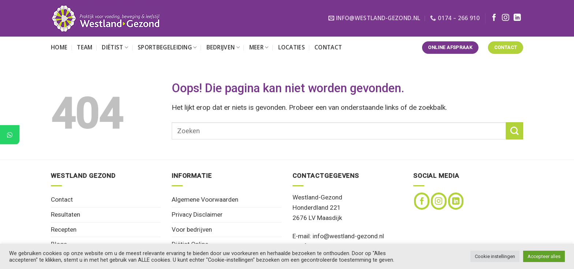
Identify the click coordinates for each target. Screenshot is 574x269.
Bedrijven (223, 47)
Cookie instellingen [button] (495, 256)
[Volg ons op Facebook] (494, 18)
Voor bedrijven (192, 229)
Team (84, 47)
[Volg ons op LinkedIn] (517, 18)
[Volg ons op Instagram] (505, 18)
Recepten (64, 229)
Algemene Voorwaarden (205, 199)
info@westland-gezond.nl (348, 236)
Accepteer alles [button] (544, 256)
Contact (328, 47)
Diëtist (115, 47)
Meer (259, 47)
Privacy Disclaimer (197, 214)
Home (59, 47)
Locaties (291, 47)
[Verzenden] (514, 130)
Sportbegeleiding (167, 47)
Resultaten (65, 214)
